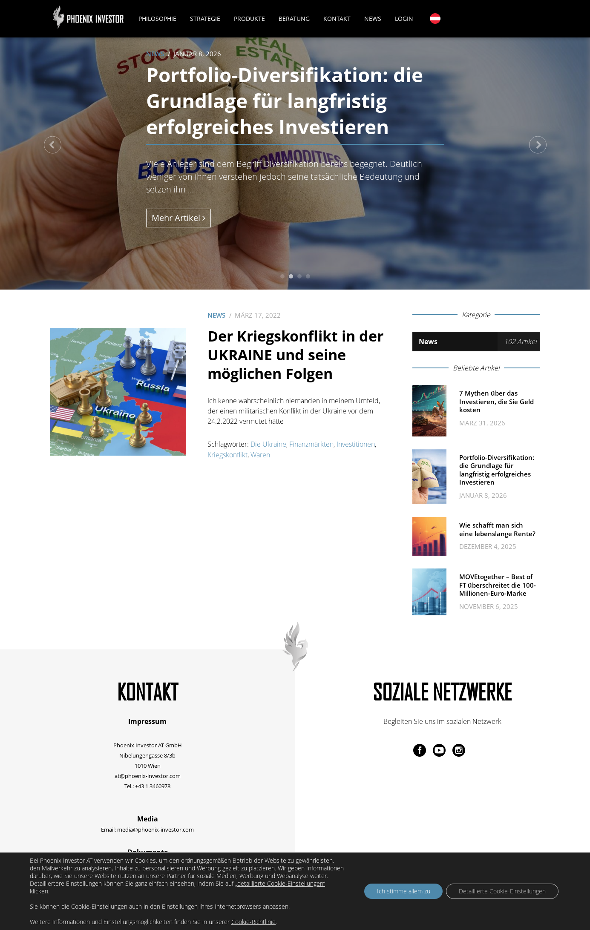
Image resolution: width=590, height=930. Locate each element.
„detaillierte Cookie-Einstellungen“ (280, 883)
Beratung (294, 18)
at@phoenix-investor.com (148, 775)
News (373, 18)
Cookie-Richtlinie (253, 922)
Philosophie (158, 18)
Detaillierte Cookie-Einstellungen (502, 891)
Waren (260, 454)
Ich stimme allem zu (403, 891)
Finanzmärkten (311, 444)
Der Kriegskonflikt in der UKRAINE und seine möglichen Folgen (295, 354)
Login (404, 18)
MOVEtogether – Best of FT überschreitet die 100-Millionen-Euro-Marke (497, 584)
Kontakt (337, 18)
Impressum (147, 721)
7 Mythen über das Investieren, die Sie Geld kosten (496, 401)
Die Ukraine (268, 444)
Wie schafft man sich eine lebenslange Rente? (497, 529)
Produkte (249, 18)
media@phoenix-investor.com (155, 829)
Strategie (205, 18)
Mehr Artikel (178, 218)
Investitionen (356, 444)
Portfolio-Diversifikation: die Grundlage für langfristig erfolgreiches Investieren (287, 100)
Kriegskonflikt (227, 454)
